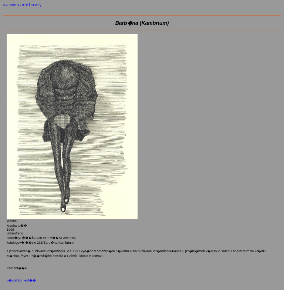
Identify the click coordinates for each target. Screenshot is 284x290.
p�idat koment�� (21, 281)
